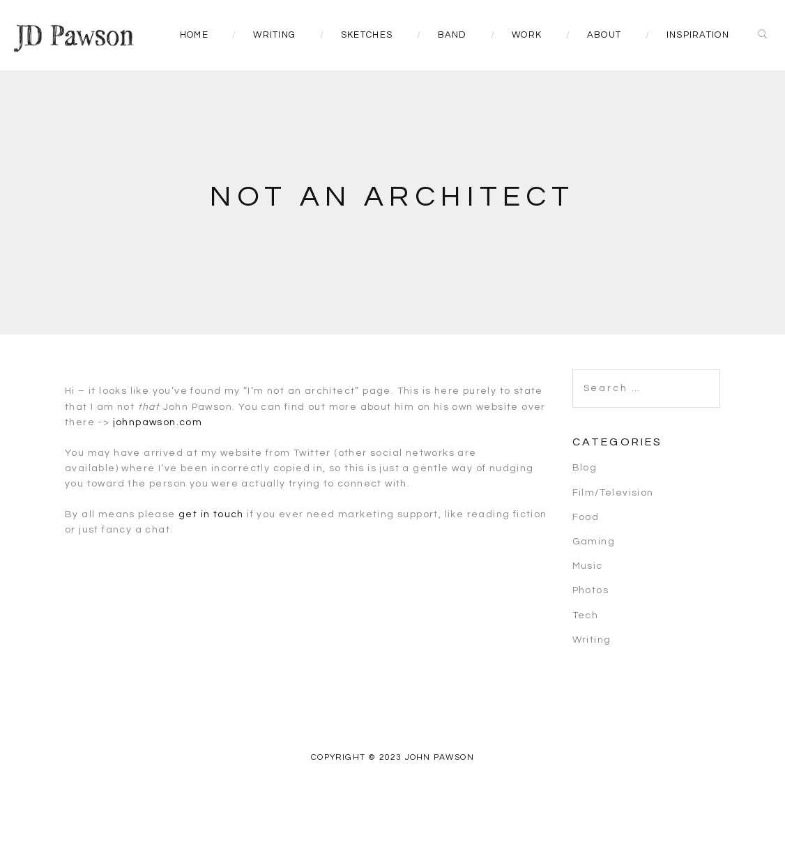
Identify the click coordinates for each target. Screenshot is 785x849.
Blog (584, 468)
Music (587, 566)
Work (527, 35)
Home (194, 35)
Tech (585, 615)
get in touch (211, 514)
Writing (274, 35)
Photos (590, 590)
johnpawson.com (158, 422)
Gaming (593, 541)
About (604, 35)
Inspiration (697, 35)
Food (586, 517)
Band (452, 35)
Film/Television (613, 493)
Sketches (366, 35)
